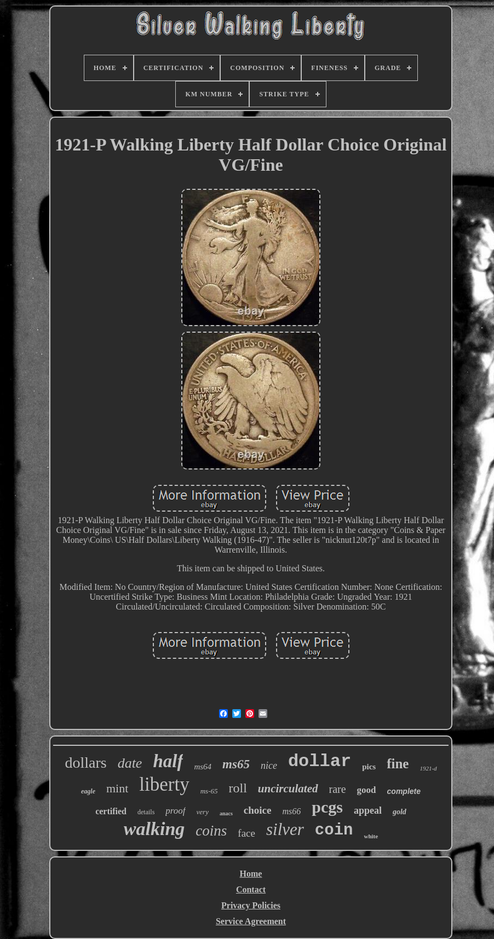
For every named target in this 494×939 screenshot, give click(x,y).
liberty (164, 784)
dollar (319, 761)
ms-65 (209, 791)
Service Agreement (251, 921)
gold (399, 812)
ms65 (236, 764)
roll (237, 788)
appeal (368, 810)
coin (334, 830)
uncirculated (288, 788)
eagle (88, 791)
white (371, 836)
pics (369, 766)
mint (117, 788)
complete (404, 791)
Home (251, 873)
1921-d (428, 768)
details (145, 812)
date (130, 763)
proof (175, 810)
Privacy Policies (250, 905)
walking (154, 829)
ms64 (202, 766)
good (366, 790)
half (168, 761)
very (203, 812)
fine (398, 763)
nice (269, 765)
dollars (85, 762)
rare (337, 789)
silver (285, 829)
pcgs (327, 807)
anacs (226, 813)
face (246, 833)
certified (111, 811)
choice (258, 810)
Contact (251, 889)
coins (211, 830)
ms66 (291, 811)
